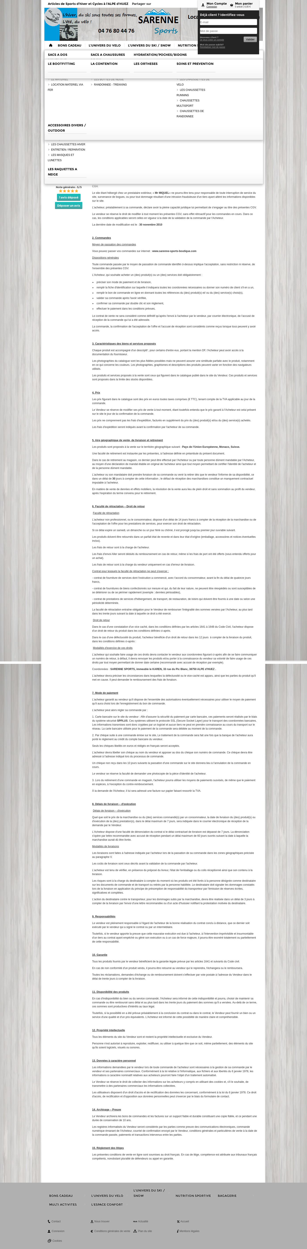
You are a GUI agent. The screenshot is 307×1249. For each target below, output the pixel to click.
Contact (56, 1221)
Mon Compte (217, 4)
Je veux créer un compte (212, 40)
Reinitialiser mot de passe (212, 47)
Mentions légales (190, 1231)
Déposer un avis (68, 205)
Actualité (143, 1221)
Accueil (185, 1221)
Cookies (57, 1240)
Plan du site (145, 1231)
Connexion (212, 7)
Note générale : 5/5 (69, 187)
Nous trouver (102, 1221)
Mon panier (244, 4)
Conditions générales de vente (112, 1231)
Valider (250, 39)
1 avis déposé (68, 197)
